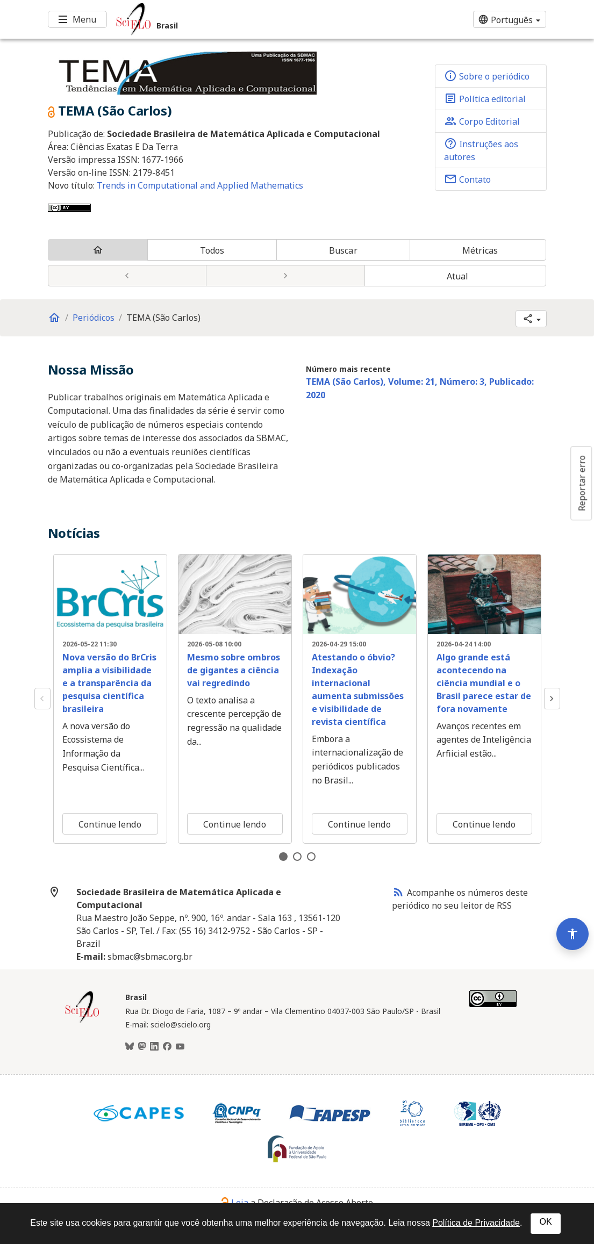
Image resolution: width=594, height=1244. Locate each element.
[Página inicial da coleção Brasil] (82, 1021)
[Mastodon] (142, 1047)
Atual (458, 276)
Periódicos (93, 317)
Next (552, 698)
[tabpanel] (110, 699)
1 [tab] (283, 856)
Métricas (480, 250)
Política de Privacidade (476, 1222)
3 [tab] (311, 856)
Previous (42, 698)
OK (545, 1221)
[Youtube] (180, 1047)
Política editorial (485, 98)
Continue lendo (109, 824)
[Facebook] (167, 1047)
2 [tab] (297, 856)
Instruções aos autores (481, 150)
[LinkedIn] (154, 1047)
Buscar (343, 250)
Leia (234, 1203)
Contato (467, 178)
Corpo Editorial (482, 120)
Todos (212, 250)
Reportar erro (582, 483)
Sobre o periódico (486, 75)
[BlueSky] (129, 1047)
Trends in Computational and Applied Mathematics (200, 185)
